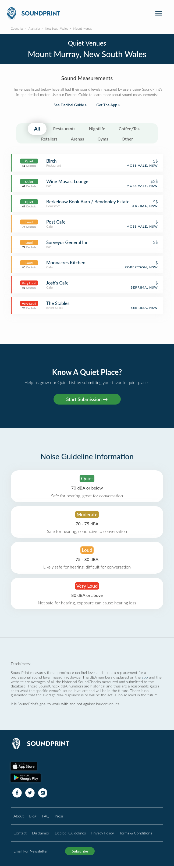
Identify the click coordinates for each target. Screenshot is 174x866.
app (145, 677)
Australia (34, 28)
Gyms (102, 138)
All (37, 129)
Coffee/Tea (129, 128)
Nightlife (97, 128)
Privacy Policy (102, 833)
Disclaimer (40, 833)
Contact (20, 833)
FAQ (45, 816)
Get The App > (108, 105)
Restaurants (64, 128)
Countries (17, 28)
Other (127, 138)
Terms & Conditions (135, 833)
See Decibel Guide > (70, 105)
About (18, 816)
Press (59, 816)
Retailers (49, 138)
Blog (32, 816)
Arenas (77, 138)
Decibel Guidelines (70, 833)
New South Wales (56, 28)
